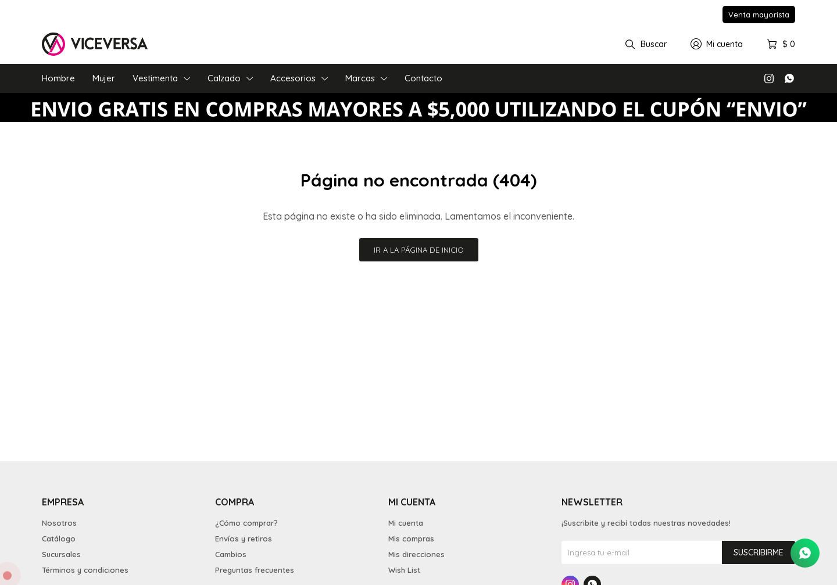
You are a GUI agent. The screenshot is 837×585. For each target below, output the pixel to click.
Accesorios (293, 78)
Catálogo (59, 538)
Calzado (224, 78)
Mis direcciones (416, 554)
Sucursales (61, 554)
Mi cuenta (405, 522)
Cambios (230, 554)
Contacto (423, 78)
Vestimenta (155, 78)
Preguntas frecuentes (254, 570)
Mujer (103, 78)
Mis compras (411, 538)
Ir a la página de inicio (419, 249)
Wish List (404, 570)
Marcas (360, 78)
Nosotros (59, 522)
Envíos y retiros (243, 538)
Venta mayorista (758, 14)
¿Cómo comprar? (246, 522)
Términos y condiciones (85, 570)
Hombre (58, 78)
